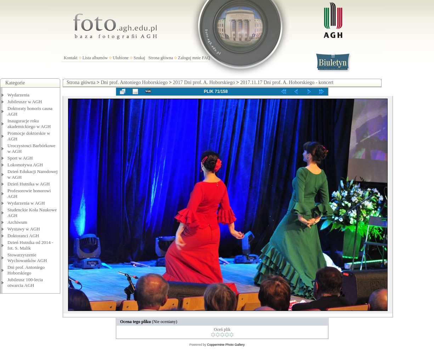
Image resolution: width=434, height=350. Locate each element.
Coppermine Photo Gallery (225, 344)
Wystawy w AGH (23, 229)
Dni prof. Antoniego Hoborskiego (26, 270)
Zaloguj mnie (189, 57)
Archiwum (17, 222)
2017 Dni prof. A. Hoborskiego (204, 82)
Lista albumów (95, 57)
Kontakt (71, 57)
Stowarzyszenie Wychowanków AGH (27, 257)
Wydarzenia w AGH (26, 203)
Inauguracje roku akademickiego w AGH (29, 123)
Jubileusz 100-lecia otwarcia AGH (25, 282)
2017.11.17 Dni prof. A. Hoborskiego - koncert (286, 82)
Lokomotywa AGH (25, 164)
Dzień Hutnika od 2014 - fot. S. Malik (30, 245)
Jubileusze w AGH (24, 101)
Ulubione (121, 57)
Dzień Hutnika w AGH (28, 184)
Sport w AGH (20, 158)
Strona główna (160, 57)
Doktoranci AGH (23, 235)
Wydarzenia (18, 95)
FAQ (206, 57)
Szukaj (139, 57)
